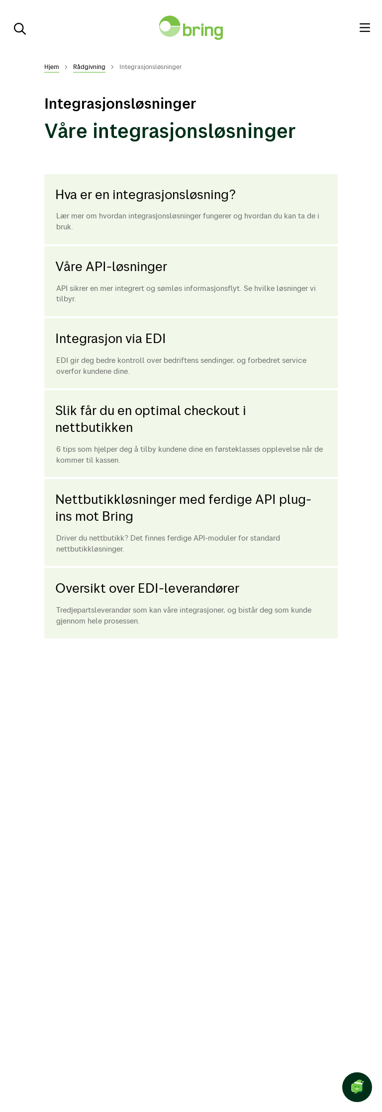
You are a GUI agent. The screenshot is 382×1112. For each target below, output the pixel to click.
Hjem (51, 66)
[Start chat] (357, 1087)
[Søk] (16, 28)
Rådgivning (89, 66)
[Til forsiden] (191, 28)
